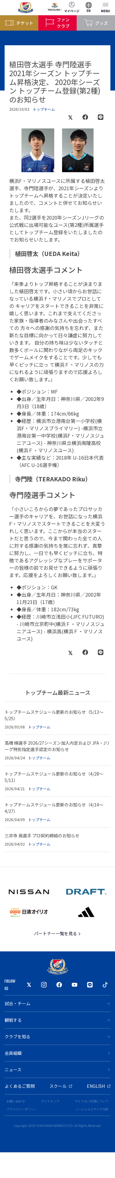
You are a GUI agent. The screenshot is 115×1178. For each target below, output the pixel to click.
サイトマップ (50, 1101)
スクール (60, 1086)
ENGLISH (98, 1086)
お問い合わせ (15, 1101)
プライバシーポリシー (21, 1109)
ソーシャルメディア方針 (92, 1109)
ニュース (57, 1069)
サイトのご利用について (92, 1101)
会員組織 (57, 1053)
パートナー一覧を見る (57, 933)
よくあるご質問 (20, 1086)
